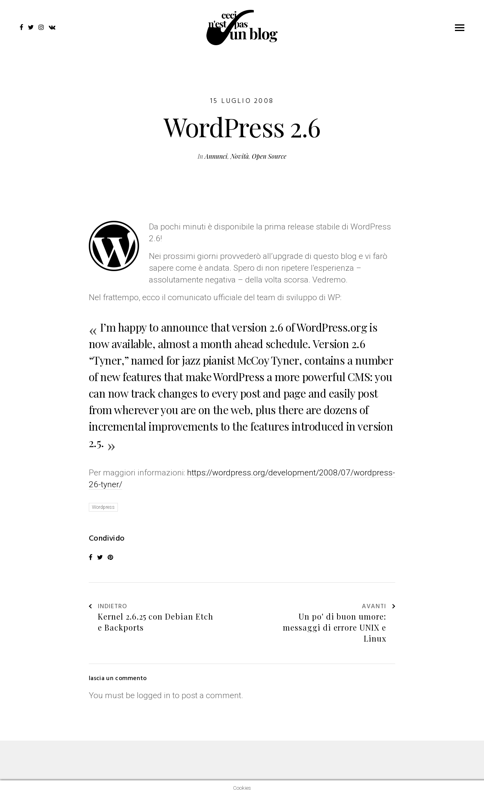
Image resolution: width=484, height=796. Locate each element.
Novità (240, 156)
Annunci (216, 156)
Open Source (269, 156)
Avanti (378, 607)
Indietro (108, 607)
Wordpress (103, 507)
